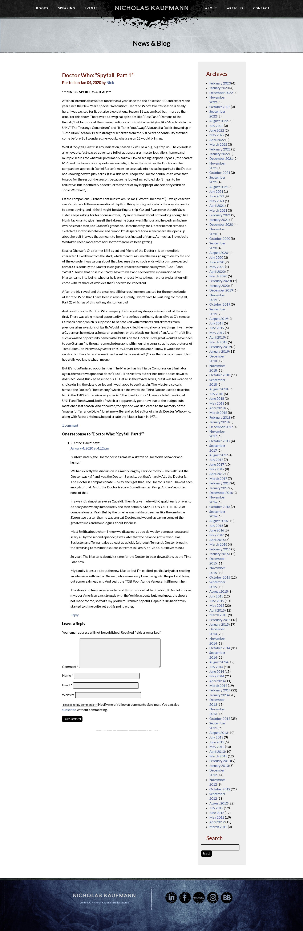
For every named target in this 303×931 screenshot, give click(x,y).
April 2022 (217, 140)
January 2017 (219, 488)
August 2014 (218, 662)
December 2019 (221, 290)
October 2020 (219, 238)
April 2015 (217, 610)
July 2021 (216, 191)
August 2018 (218, 389)
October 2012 (219, 789)
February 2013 (220, 761)
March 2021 (218, 210)
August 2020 (218, 253)
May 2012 (216, 817)
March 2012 (218, 827)
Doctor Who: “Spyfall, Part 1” (98, 75)
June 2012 (216, 813)
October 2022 (219, 107)
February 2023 (220, 83)
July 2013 (216, 737)
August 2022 (218, 121)
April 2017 (217, 474)
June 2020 (216, 262)
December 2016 (221, 493)
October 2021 (219, 172)
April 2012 (217, 822)
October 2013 (219, 718)
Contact (261, 8)
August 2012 (218, 803)
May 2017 (216, 469)
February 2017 (220, 483)
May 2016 (216, 535)
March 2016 (218, 544)
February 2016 (220, 549)
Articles (235, 8)
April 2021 (217, 205)
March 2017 (218, 478)
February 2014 (220, 690)
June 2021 (216, 196)
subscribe (69, 710)
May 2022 (216, 135)
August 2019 (218, 318)
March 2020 (218, 276)
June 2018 (216, 398)
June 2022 (216, 130)
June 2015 (216, 601)
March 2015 (218, 615)
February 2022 (220, 149)
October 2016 (219, 507)
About (211, 8)
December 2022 (221, 93)
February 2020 (220, 281)
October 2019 (219, 304)
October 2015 (219, 577)
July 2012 (216, 808)
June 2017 (216, 464)
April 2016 (217, 540)
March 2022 (218, 144)
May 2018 (216, 403)
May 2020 (216, 267)
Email (67, 685)
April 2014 (217, 681)
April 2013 (217, 751)
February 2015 (220, 620)
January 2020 (219, 285)
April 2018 (217, 408)
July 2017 (216, 460)
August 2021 (218, 187)
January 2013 (219, 765)
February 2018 (220, 417)
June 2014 (216, 671)
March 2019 (218, 342)
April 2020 (217, 271)
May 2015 (216, 605)
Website (68, 695)
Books (42, 8)
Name (67, 675)
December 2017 (221, 427)
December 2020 (221, 224)
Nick (110, 82)
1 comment (70, 425)
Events (91, 8)
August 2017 (218, 455)
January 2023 (219, 88)
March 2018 (218, 412)
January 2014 (219, 695)
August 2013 (218, 733)
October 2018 (219, 375)
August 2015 (218, 591)
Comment (70, 667)
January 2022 (219, 154)
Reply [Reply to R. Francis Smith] (74, 615)
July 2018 (216, 394)
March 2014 (218, 685)
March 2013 (218, 756)
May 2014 (216, 676)
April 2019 (217, 337)
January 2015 (219, 624)
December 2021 (221, 158)
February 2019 (220, 347)
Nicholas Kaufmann (151, 8)
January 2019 (219, 351)
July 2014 (216, 667)
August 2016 (218, 521)
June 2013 (216, 742)
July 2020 (216, 257)
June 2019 (216, 328)
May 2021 (216, 201)
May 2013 (216, 747)
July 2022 (216, 126)
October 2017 (219, 441)
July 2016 (216, 525)
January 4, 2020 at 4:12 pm (89, 448)
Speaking (66, 8)
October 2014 (219, 648)
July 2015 (216, 596)
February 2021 (220, 215)
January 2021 (219, 220)
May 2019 (216, 333)
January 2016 (219, 554)
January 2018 (219, 422)
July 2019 (216, 323)
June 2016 (216, 530)
